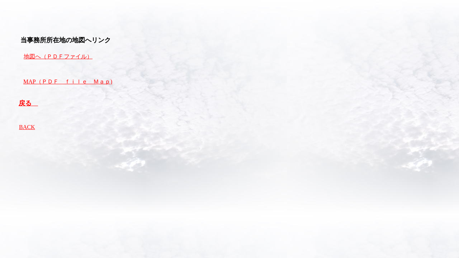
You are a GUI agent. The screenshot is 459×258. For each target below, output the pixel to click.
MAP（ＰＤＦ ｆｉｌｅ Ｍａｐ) (67, 81)
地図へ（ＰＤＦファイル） (58, 56)
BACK (27, 127)
